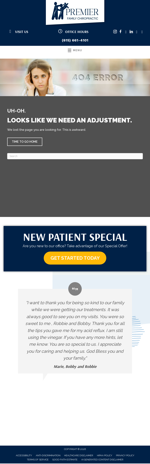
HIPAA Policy (104, 456)
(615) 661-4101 (75, 40)
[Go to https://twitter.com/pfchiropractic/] (126, 32)
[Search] (75, 156)
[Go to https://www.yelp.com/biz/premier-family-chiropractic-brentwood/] (142, 32)
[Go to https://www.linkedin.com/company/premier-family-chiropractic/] (131, 32)
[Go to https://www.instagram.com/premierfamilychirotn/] (115, 32)
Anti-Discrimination (48, 456)
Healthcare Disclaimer (78, 456)
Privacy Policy (125, 456)
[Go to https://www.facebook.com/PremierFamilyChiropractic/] (120, 32)
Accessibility (24, 456)
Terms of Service (38, 460)
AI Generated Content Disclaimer (102, 460)
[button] (24, 142)
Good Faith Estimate (65, 460)
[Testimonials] (75, 328)
